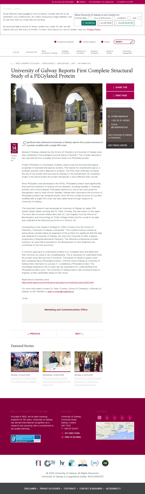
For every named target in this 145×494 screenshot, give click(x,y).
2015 (73, 63)
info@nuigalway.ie (119, 116)
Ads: (135, 18)
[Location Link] (115, 438)
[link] (38, 463)
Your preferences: (102, 18)
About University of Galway (28, 63)
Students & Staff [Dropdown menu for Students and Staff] (125, 2)
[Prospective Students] (64, 42)
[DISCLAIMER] (31, 488)
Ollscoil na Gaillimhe (63, 2)
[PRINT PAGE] (120, 95)
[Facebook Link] (107, 417)
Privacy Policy (93, 29)
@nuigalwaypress (119, 127)
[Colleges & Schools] (67, 52)
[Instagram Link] (99, 417)
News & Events (49, 63)
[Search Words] (124, 42)
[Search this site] (132, 42)
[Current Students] (87, 42)
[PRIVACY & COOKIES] (51, 488)
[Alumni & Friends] (112, 52)
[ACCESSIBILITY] (113, 488)
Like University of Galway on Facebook (120, 136)
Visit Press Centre (117, 145)
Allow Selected (125, 23)
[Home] (11, 63)
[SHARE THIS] (120, 87)
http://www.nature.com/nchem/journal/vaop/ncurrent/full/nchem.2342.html (58, 282)
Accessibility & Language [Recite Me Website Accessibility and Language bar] (101, 2)
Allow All (90, 23)
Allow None (106, 23)
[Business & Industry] (96, 52)
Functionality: (81, 18)
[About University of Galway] (50, 52)
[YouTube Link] (114, 417)
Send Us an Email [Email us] (73, 437)
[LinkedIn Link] (122, 417)
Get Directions (72, 433)
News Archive (63, 63)
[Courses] (17, 52)
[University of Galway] (29, 41)
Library (82, 2)
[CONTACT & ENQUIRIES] (92, 488)
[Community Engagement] (127, 52)
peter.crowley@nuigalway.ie (60, 291)
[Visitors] (105, 42)
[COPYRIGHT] (71, 488)
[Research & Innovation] (82, 52)
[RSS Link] (129, 417)
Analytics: (121, 18)
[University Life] (31, 52)
